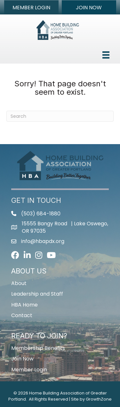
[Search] (60, 116)
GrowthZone (99, 399)
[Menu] (106, 55)
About (19, 283)
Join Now (22, 358)
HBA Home (24, 304)
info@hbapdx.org (42, 241)
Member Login (29, 369)
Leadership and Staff (37, 294)
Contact (21, 315)
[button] (31, 7)
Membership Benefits (38, 348)
